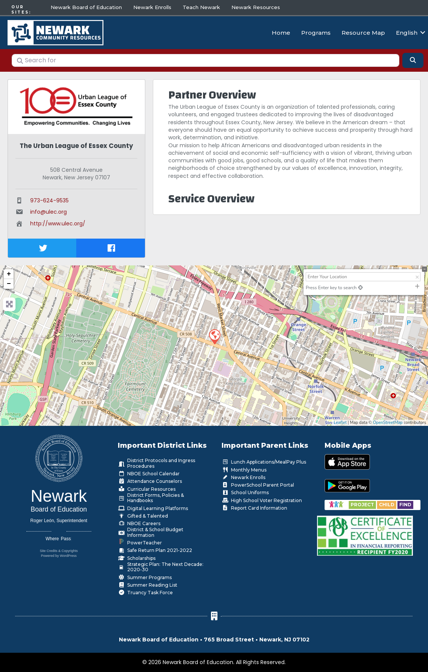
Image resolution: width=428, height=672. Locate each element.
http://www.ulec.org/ (57, 221)
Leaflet (340, 421)
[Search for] (205, 58)
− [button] (9, 282)
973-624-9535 (49, 198)
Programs (316, 31)
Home (281, 31)
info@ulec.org (48, 210)
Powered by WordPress (59, 554)
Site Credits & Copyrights (59, 549)
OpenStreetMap (388, 421)
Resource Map (363, 31)
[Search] (412, 58)
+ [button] (9, 272)
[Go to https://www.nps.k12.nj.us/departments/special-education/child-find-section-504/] (363, 503)
